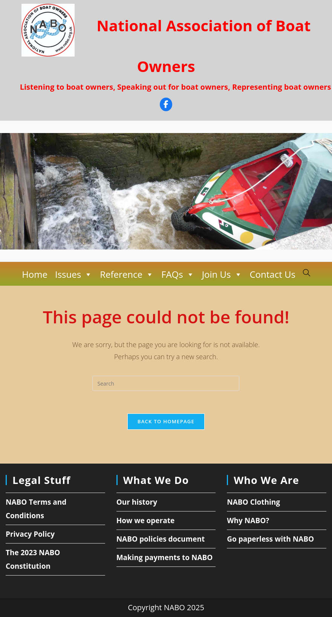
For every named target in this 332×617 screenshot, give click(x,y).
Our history (136, 502)
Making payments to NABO (164, 557)
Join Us (222, 274)
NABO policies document (160, 539)
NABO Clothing (253, 502)
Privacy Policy (30, 534)
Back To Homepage (166, 421)
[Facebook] (166, 105)
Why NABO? (248, 520)
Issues (73, 274)
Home (34, 274)
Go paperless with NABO (270, 539)
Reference (127, 274)
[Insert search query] (165, 383)
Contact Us (272, 274)
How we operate (145, 520)
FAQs (177, 274)
